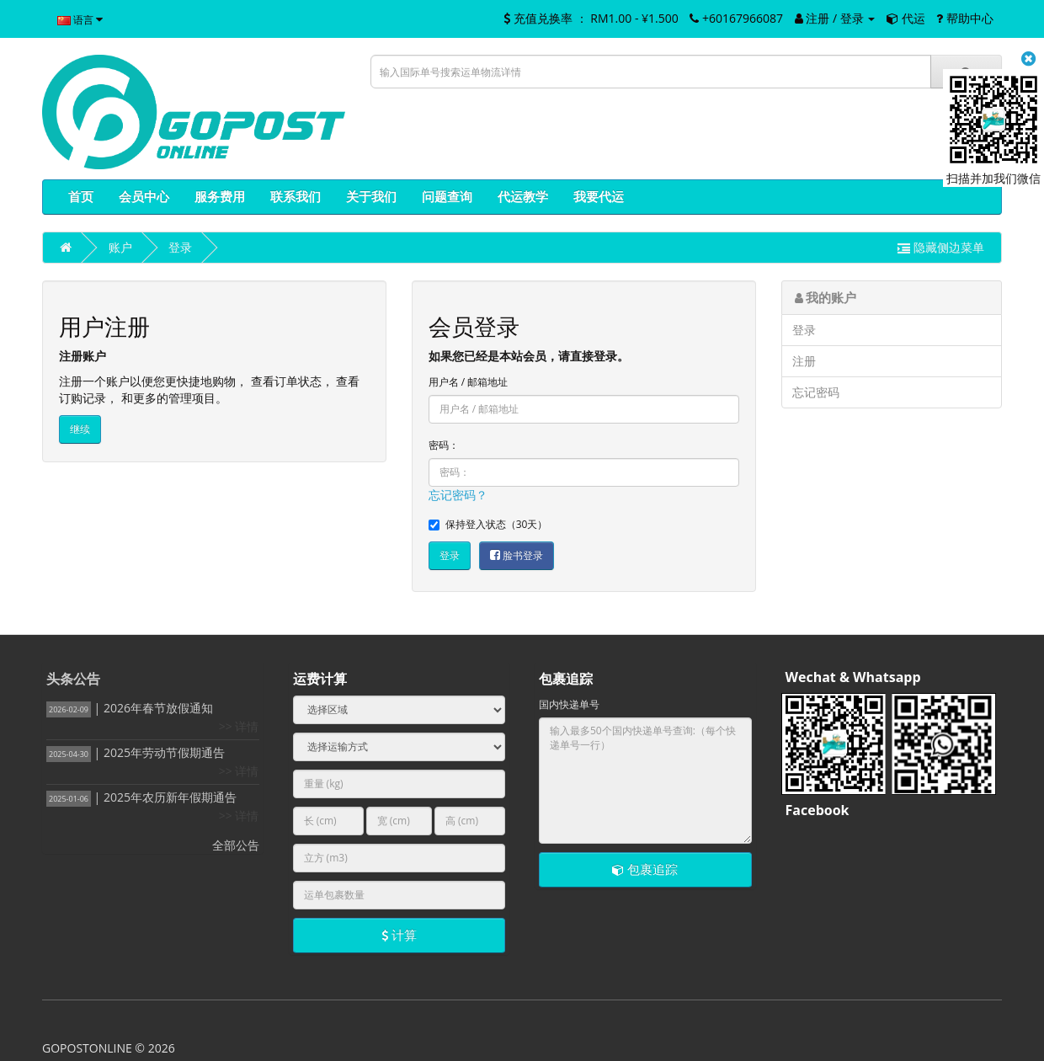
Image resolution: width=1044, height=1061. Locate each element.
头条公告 (73, 678)
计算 (399, 934)
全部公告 (235, 845)
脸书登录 (516, 555)
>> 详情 (239, 726)
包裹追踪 (645, 869)
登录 (180, 247)
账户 (120, 247)
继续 (80, 429)
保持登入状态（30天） (488, 524)
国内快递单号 (569, 704)
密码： (444, 445)
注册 (804, 361)
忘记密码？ (458, 495)
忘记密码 (815, 392)
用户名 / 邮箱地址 (469, 382)
